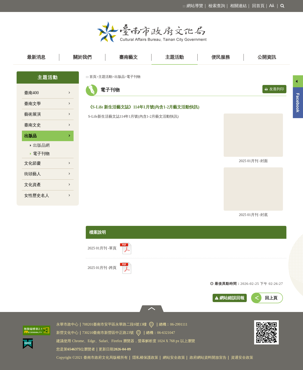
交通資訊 (151, 325)
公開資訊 (267, 57)
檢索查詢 (216, 5)
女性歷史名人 (36, 195)
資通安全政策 (242, 357)
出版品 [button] (30, 136)
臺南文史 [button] (32, 125)
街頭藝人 (32, 174)
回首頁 (258, 5)
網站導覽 (195, 5)
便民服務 (220, 57)
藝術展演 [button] (32, 114)
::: (184, 6)
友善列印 (276, 89)
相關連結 (238, 5)
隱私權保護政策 (145, 357)
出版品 (119, 77)
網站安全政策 (174, 357)
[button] (270, 6)
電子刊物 (41, 153)
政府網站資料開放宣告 (208, 357)
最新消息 (36, 57)
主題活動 (174, 57)
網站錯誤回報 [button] (232, 298)
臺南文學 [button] (32, 103)
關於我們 (82, 57)
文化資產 (32, 184)
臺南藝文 (128, 57)
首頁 (92, 77)
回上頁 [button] (271, 298)
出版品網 (41, 145)
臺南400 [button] (31, 92)
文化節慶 (32, 163)
